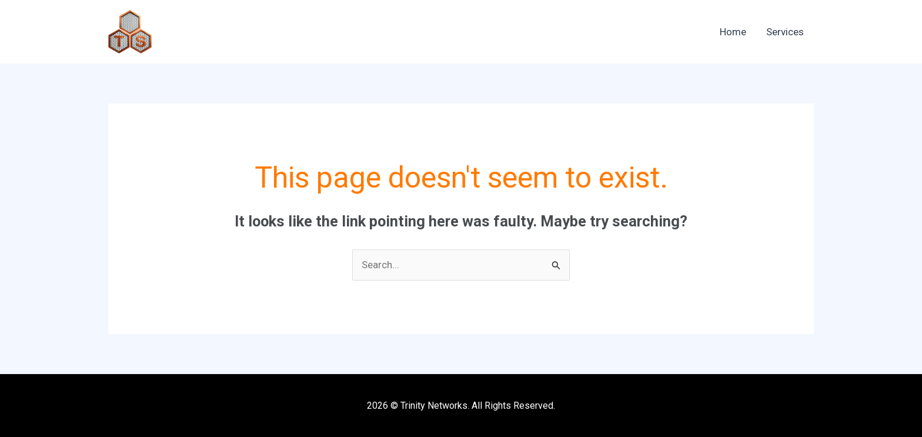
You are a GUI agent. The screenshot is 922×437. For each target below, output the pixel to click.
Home (733, 32)
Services (785, 32)
